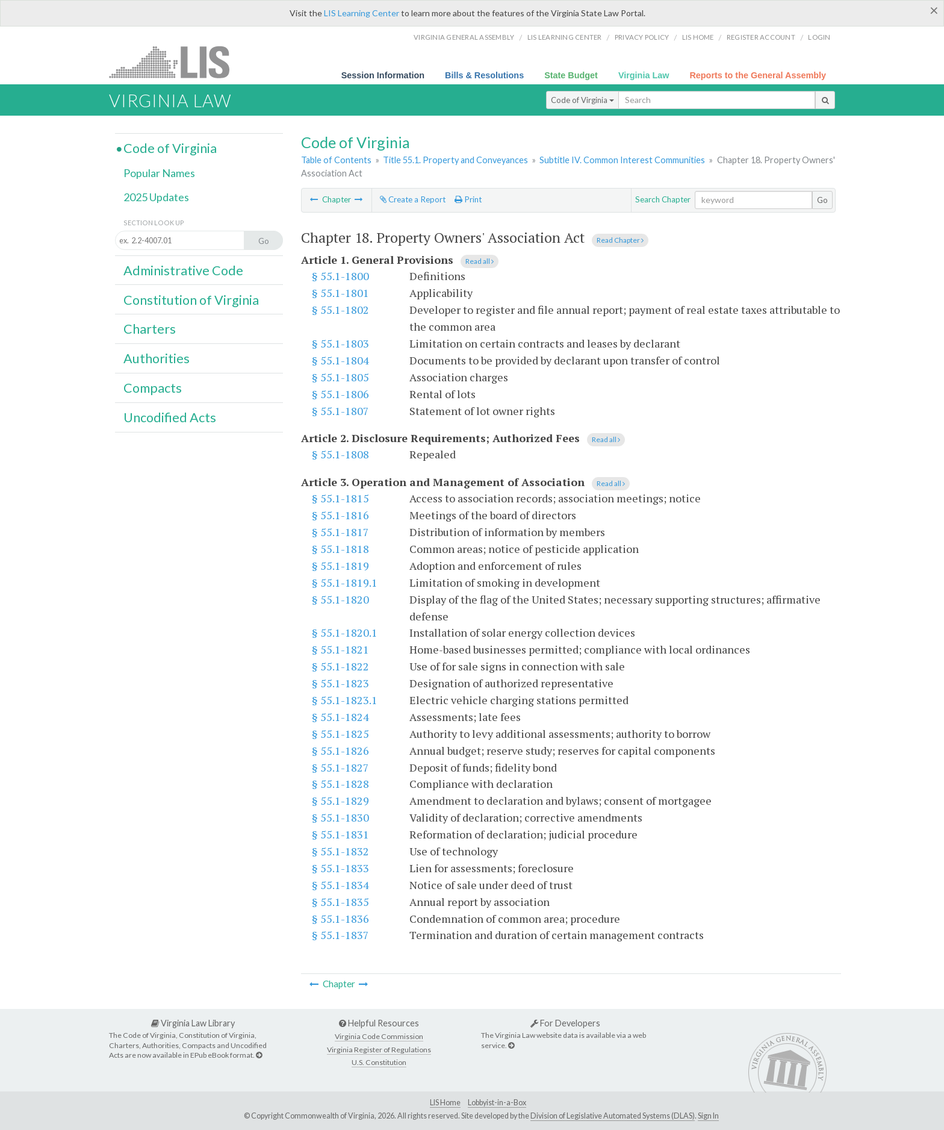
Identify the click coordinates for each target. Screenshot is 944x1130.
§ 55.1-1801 (340, 293)
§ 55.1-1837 (340, 935)
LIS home (698, 37)
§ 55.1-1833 (340, 868)
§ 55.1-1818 (340, 549)
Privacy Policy (642, 37)
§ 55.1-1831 (340, 834)
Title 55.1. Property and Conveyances (455, 160)
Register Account (761, 37)
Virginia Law (643, 75)
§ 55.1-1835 (340, 901)
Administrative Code (183, 270)
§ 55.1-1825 (340, 733)
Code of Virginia (582, 100)
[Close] (934, 10)
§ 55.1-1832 (340, 851)
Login (819, 37)
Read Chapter (620, 240)
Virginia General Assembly (464, 37)
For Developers (565, 1023)
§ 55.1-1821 (340, 649)
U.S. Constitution (379, 1062)
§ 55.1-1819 (340, 565)
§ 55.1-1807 (340, 411)
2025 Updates (156, 197)
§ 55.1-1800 (340, 276)
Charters (149, 329)
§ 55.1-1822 (340, 666)
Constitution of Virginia (191, 300)
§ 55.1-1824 (340, 717)
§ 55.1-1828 (340, 783)
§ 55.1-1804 (340, 360)
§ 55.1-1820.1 (344, 632)
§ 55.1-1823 (340, 683)
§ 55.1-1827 (340, 767)
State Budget (571, 75)
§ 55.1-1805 (340, 377)
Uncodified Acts (169, 417)
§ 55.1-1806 (340, 394)
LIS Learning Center (361, 13)
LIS (176, 61)
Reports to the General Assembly (757, 75)
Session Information (382, 75)
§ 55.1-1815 (340, 498)
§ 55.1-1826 (340, 750)
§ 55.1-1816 (340, 515)
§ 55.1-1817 (340, 532)
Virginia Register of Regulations (379, 1049)
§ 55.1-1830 (340, 817)
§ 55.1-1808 (340, 454)
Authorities (156, 358)
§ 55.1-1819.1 (344, 582)
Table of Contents (336, 160)
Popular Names (159, 172)
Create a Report (413, 199)
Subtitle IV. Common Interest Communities (622, 160)
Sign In (708, 1115)
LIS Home (445, 1102)
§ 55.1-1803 (340, 343)
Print (468, 199)
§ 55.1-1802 (340, 309)
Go (822, 200)
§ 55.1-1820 (340, 599)
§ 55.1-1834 (340, 885)
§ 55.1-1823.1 (344, 700)
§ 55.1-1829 (340, 800)
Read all (479, 261)
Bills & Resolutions (484, 75)
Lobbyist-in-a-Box (497, 1102)
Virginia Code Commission (379, 1036)
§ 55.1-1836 (340, 918)
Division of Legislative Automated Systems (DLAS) (612, 1115)
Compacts (152, 388)
